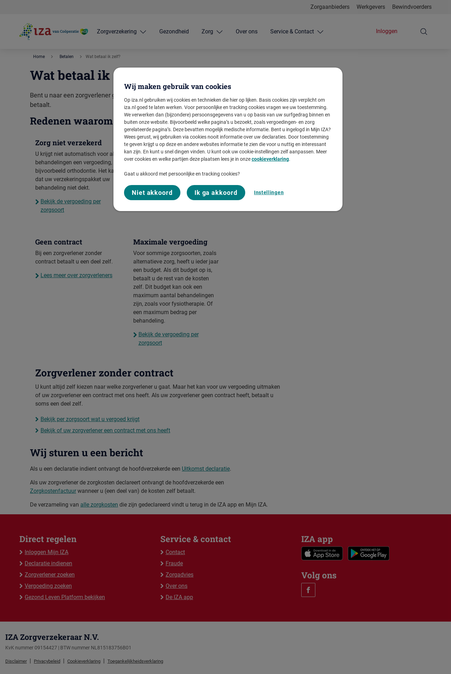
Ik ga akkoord (215, 192)
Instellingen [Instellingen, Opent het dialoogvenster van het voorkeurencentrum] (269, 192)
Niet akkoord (152, 192)
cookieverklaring (270, 159)
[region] (227, 139)
